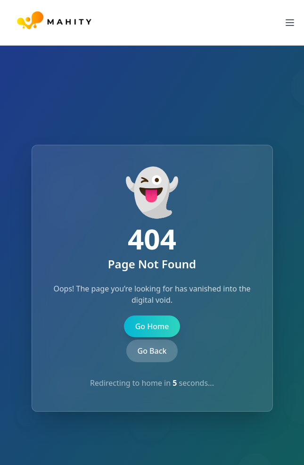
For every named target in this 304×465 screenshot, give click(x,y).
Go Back (152, 351)
